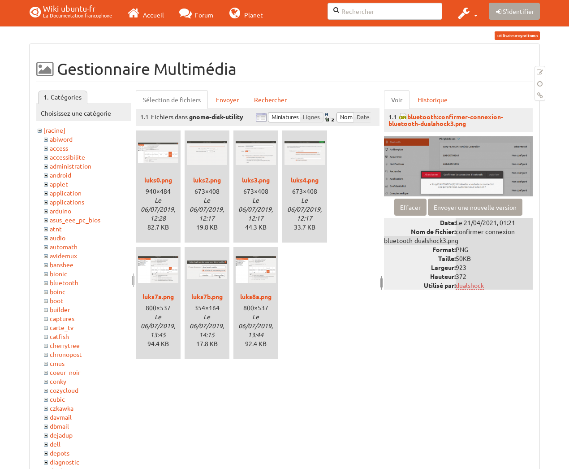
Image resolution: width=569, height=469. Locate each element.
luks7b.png (207, 296)
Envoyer (227, 100)
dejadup (61, 435)
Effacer (410, 207)
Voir (396, 100)
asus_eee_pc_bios (75, 220)
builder (60, 309)
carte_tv (61, 327)
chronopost (66, 354)
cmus (57, 363)
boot (56, 300)
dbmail (59, 426)
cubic (57, 399)
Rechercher (270, 100)
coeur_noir (65, 372)
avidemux (63, 256)
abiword (61, 139)
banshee (61, 265)
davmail (61, 417)
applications (67, 202)
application (66, 193)
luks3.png (256, 180)
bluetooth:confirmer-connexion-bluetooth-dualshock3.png (445, 120)
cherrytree (65, 345)
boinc (57, 291)
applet (59, 184)
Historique (433, 100)
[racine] (54, 130)
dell (55, 444)
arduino (60, 211)
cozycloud (64, 390)
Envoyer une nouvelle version (475, 207)
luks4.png (305, 180)
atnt (56, 229)
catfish (59, 336)
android (60, 175)
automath (64, 247)
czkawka (61, 408)
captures (62, 318)
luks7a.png (158, 296)
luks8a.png (256, 296)
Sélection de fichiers (172, 100)
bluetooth (64, 282)
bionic (58, 273)
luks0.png (158, 180)
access (59, 148)
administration (70, 166)
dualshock (470, 285)
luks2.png (207, 180)
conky (58, 381)
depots (59, 453)
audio (57, 238)
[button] (466, 13)
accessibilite (67, 157)
